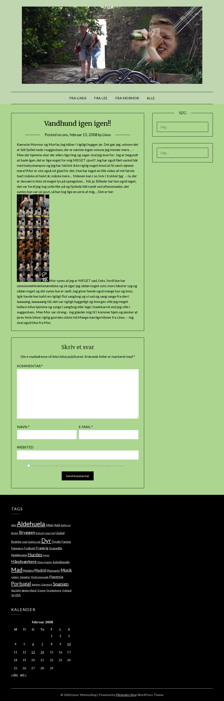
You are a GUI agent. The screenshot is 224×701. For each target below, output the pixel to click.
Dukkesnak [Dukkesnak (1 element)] (34, 541)
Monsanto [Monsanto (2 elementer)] (53, 570)
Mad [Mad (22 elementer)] (16, 569)
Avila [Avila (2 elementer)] (57, 525)
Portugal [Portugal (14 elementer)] (21, 583)
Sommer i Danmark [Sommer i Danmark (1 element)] (42, 584)
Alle (151, 98)
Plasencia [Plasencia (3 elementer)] (56, 577)
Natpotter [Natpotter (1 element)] (25, 577)
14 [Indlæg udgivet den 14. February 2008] (42, 652)
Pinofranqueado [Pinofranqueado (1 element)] (40, 577)
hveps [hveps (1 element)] (46, 555)
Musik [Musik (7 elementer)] (66, 570)
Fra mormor (127, 98)
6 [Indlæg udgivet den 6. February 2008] (33, 644)
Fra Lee (101, 98)
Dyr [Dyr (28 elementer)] (46, 540)
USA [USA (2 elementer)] (18, 595)
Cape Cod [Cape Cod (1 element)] (50, 533)
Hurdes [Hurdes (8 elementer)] (35, 554)
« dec (14, 674)
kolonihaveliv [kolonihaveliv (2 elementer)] (61, 562)
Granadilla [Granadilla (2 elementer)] (55, 548)
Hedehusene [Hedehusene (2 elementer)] (19, 555)
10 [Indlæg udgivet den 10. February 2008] (69, 644)
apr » (23, 674)
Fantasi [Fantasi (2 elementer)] (66, 541)
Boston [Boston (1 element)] (14, 533)
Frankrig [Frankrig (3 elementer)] (42, 548)
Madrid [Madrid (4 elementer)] (40, 570)
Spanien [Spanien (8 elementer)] (60, 583)
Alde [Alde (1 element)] (13, 525)
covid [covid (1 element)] (24, 541)
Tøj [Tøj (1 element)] (12, 595)
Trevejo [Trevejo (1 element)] (41, 590)
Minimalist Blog (126, 695)
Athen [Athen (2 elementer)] (49, 525)
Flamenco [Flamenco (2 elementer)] (17, 548)
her (121, 176)
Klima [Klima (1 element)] (40, 562)
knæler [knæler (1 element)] (48, 562)
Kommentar (30, 366)
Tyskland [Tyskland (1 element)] (67, 590)
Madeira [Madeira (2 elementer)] (28, 570)
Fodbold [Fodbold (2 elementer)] (29, 548)
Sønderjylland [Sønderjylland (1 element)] (29, 590)
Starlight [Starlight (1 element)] (16, 590)
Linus (107, 134)
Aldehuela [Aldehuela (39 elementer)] (31, 523)
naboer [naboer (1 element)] (15, 577)
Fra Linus (78, 98)
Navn (23, 427)
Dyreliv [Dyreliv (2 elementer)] (56, 541)
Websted (25, 447)
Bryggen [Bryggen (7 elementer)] (27, 532)
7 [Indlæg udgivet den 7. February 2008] (42, 644)
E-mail (86, 427)
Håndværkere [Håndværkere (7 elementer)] (24, 561)
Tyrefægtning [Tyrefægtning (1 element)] (53, 590)
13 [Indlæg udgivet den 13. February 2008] (33, 652)
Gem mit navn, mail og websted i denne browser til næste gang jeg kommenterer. (78, 465)
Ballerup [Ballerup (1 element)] (65, 525)
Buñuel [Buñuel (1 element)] (40, 533)
